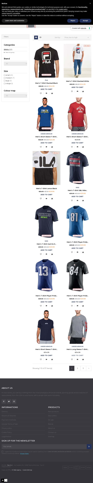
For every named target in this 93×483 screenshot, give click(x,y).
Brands (50, 424)
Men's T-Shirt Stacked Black (46, 83)
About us (51, 428)
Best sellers (52, 416)
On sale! (87, 46)
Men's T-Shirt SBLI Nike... (77, 190)
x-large (9, 83)
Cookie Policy (7, 432)
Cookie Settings (27, 470)
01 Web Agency (16, 470)
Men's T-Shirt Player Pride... (77, 242)
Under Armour (46, 134)
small (9, 75)
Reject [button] (73, 20)
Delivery (5, 412)
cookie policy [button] (63, 9)
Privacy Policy (24, 453)
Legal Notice (6, 437)
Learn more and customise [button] (14, 20)
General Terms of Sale (10, 424)
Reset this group (9, 52)
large (9, 81)
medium (10, 78)
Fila (46, 80)
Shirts (8, 49)
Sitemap (51, 437)
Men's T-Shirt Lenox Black (46, 188)
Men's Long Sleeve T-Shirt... (77, 349)
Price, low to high (76, 38)
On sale (51, 420)
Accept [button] (85, 20)
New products (53, 412)
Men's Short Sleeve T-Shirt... (46, 137)
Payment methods (9, 420)
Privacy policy (7, 428)
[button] (90, 3)
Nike (77, 187)
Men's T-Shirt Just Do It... (46, 244)
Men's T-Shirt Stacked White (77, 81)
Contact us (52, 432)
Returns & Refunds (9, 416)
